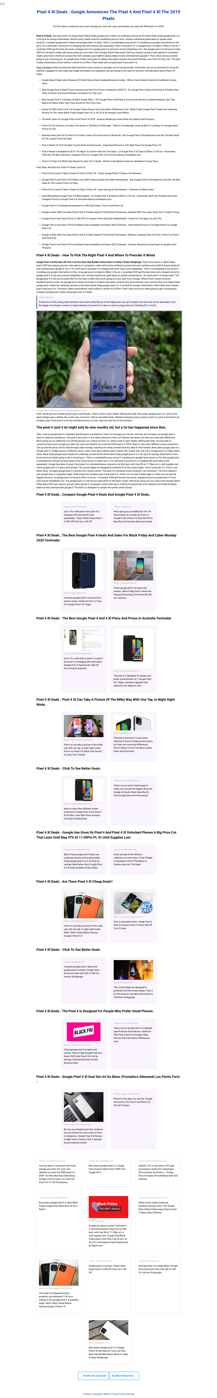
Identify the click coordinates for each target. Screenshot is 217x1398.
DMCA (107, 1394)
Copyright (97, 1394)
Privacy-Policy (118, 1394)
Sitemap (130, 1394)
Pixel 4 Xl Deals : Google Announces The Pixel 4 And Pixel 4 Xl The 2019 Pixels (108, 15)
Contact (87, 1394)
